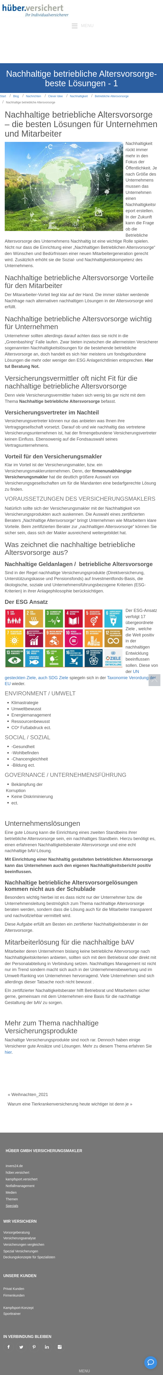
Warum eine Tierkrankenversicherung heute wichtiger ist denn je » (70, 1104)
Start (3, 96)
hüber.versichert (17, 1172)
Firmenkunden (14, 1295)
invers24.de (14, 1166)
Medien (11, 1192)
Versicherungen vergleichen (23, 1244)
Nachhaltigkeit (79, 96)
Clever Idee (55, 96)
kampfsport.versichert (21, 1179)
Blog (16, 96)
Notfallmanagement (20, 1186)
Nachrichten (33, 96)
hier (8, 1052)
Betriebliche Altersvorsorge (112, 96)
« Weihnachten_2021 (28, 1094)
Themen (12, 1199)
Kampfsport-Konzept (18, 1308)
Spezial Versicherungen (20, 1251)
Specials (12, 1206)
